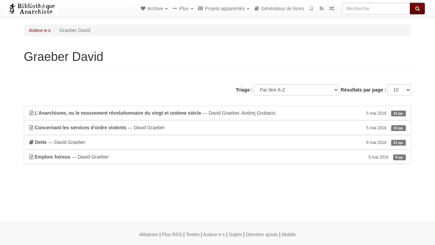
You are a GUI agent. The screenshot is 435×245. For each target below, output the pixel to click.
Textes (192, 234)
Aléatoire (148, 234)
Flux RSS (172, 234)
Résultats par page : (363, 90)
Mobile (289, 234)
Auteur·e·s (40, 30)
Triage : (244, 90)
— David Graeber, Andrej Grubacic (217, 113)
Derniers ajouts (262, 234)
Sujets (235, 234)
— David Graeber (217, 127)
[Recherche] (376, 8)
